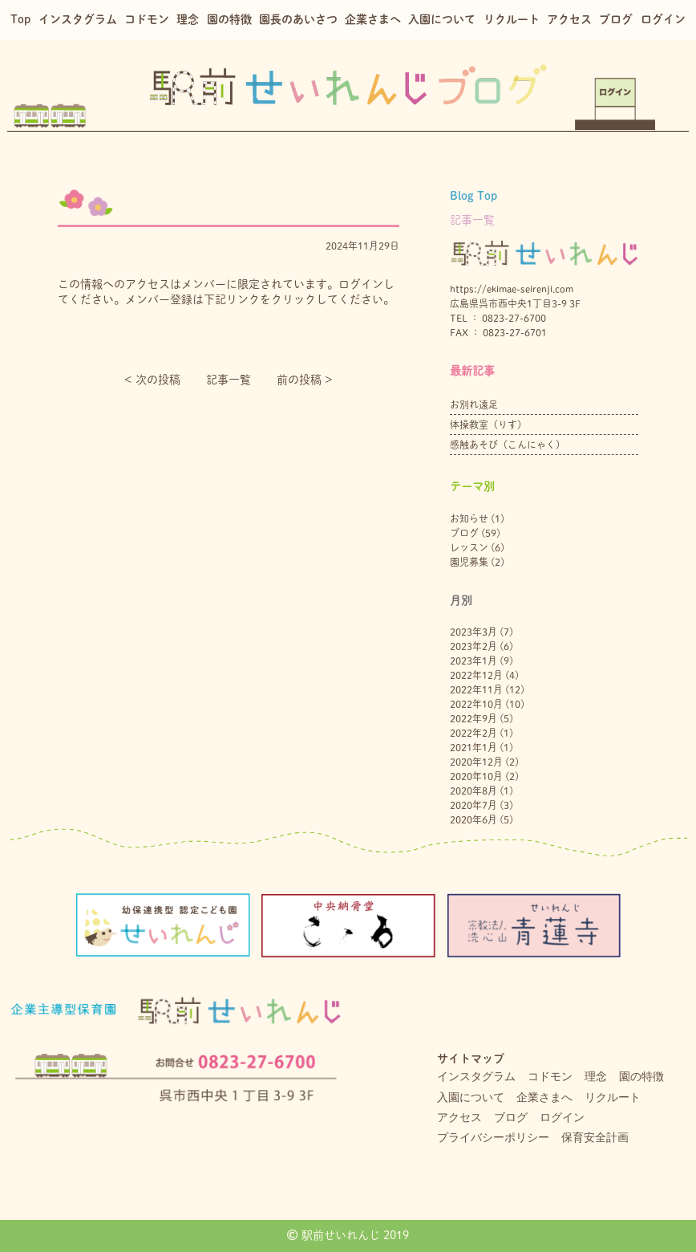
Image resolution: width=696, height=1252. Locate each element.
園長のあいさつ (298, 19)
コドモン (146, 19)
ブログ (616, 19)
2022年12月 (476, 675)
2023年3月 (473, 631)
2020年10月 (476, 776)
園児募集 (469, 562)
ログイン (663, 19)
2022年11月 (476, 689)
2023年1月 (473, 660)
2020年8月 (473, 790)
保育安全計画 (595, 1137)
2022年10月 (476, 704)
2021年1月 (473, 747)
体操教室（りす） (488, 424)
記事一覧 (228, 379)
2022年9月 (473, 718)
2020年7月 (473, 805)
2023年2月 (473, 646)
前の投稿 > (305, 379)
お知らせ (469, 518)
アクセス (569, 19)
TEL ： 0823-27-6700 (498, 318)
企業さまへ (373, 19)
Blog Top (473, 195)
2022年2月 (473, 733)
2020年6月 (473, 819)
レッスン (469, 547)
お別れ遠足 (474, 404)
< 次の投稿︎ (152, 379)
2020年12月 (476, 761)
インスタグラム (77, 19)
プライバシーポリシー (493, 1137)
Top (20, 19)
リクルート (512, 19)
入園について (441, 19)
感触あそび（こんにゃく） (507, 444)
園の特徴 (229, 19)
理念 (187, 19)
